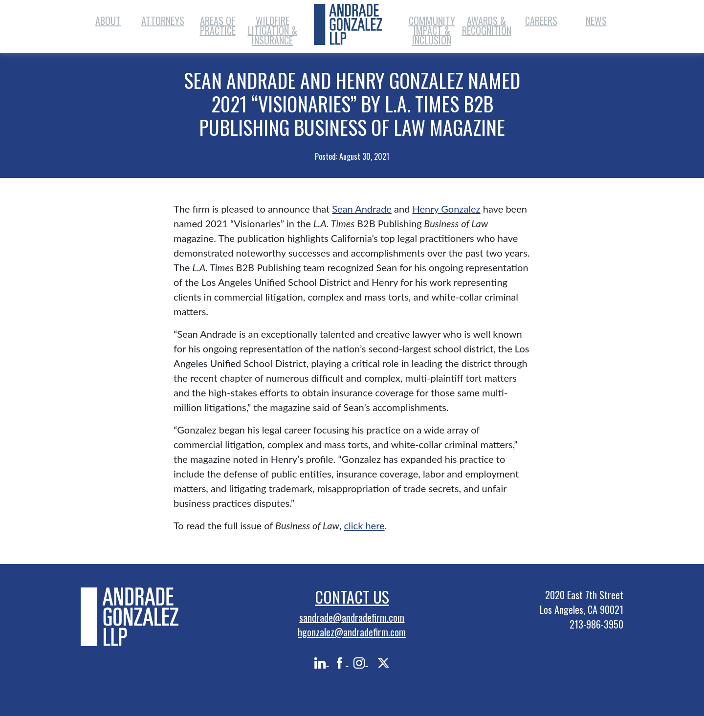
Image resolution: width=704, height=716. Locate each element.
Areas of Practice (218, 25)
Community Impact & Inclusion (432, 30)
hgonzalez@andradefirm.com (352, 632)
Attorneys (162, 20)
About (108, 20)
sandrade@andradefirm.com (351, 617)
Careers (541, 20)
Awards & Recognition (486, 25)
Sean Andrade (362, 209)
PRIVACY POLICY (593, 646)
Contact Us (352, 596)
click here (364, 525)
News (596, 20)
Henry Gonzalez (446, 209)
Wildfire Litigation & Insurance (272, 30)
